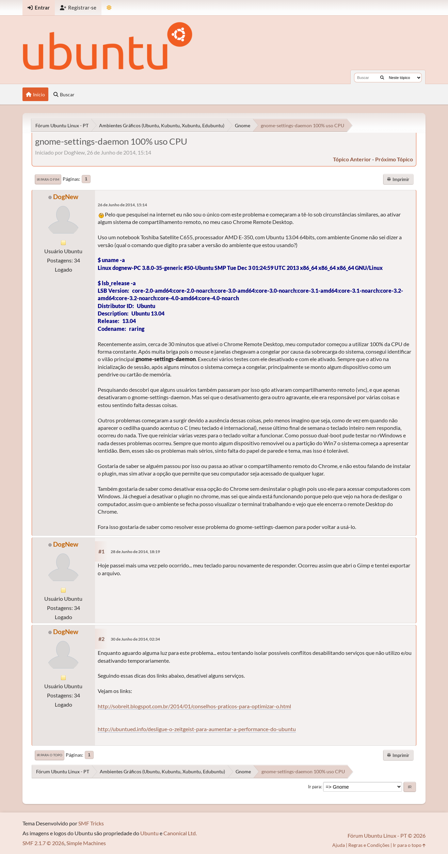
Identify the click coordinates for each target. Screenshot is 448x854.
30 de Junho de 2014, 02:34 (135, 639)
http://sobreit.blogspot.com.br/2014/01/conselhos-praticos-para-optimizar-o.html (194, 706)
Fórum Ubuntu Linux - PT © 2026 (387, 835)
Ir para (314, 786)
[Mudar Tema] (109, 7)
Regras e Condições (368, 845)
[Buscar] (382, 77)
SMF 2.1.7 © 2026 (43, 843)
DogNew (65, 196)
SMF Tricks (91, 823)
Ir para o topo (49, 755)
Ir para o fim (48, 179)
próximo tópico (394, 159)
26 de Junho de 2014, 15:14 (122, 205)
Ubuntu (149, 833)
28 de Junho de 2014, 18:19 (135, 551)
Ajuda (338, 845)
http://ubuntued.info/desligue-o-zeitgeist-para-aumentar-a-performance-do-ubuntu (197, 729)
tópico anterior (352, 159)
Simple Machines (86, 843)
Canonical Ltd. (180, 833)
